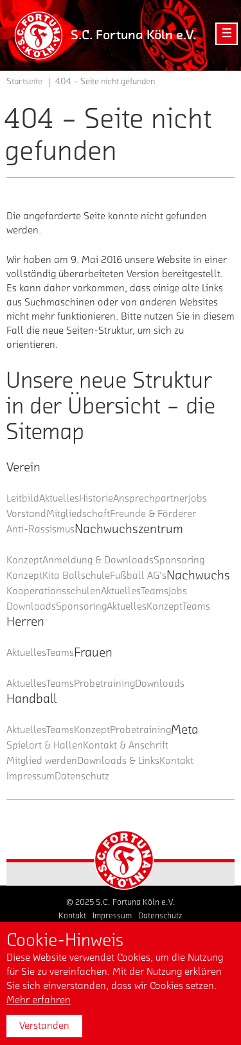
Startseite (24, 81)
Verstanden (44, 1026)
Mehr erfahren (38, 1000)
